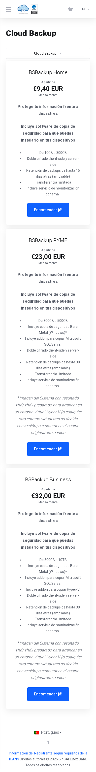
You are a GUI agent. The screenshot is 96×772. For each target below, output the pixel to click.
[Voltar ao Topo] (48, 742)
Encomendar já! (48, 210)
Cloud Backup (48, 53)
